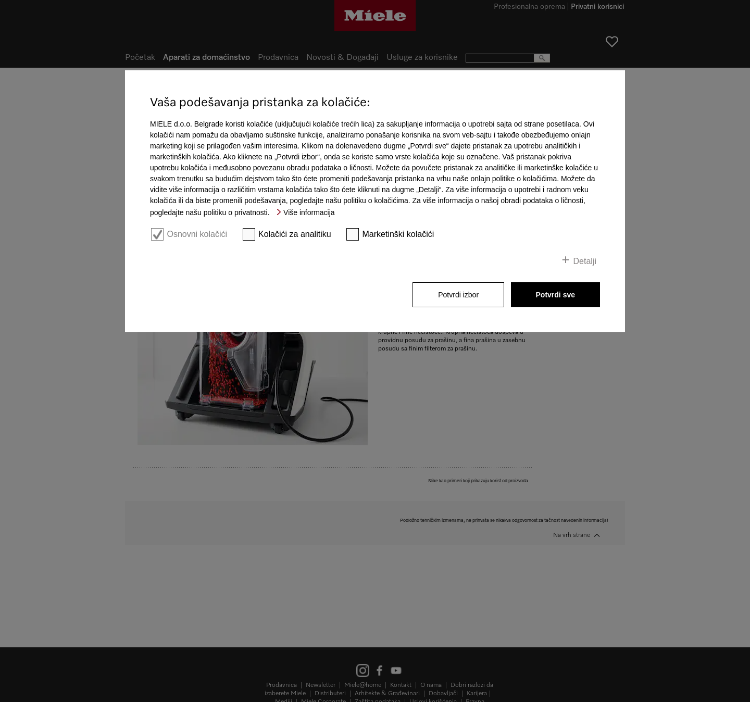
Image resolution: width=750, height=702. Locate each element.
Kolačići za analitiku (294, 234)
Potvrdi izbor (458, 295)
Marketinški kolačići (398, 234)
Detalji (584, 261)
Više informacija (309, 212)
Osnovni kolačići (197, 234)
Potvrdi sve (555, 295)
